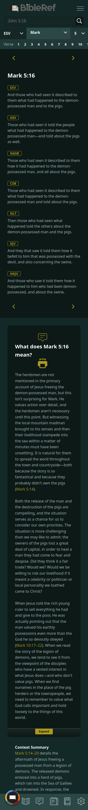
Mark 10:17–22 (29, 645)
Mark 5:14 (25, 489)
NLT (13, 213)
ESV (13, 87)
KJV (12, 243)
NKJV (14, 273)
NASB (14, 153)
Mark (35, 32)
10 (80, 44)
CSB (13, 183)
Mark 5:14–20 (27, 753)
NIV (13, 117)
